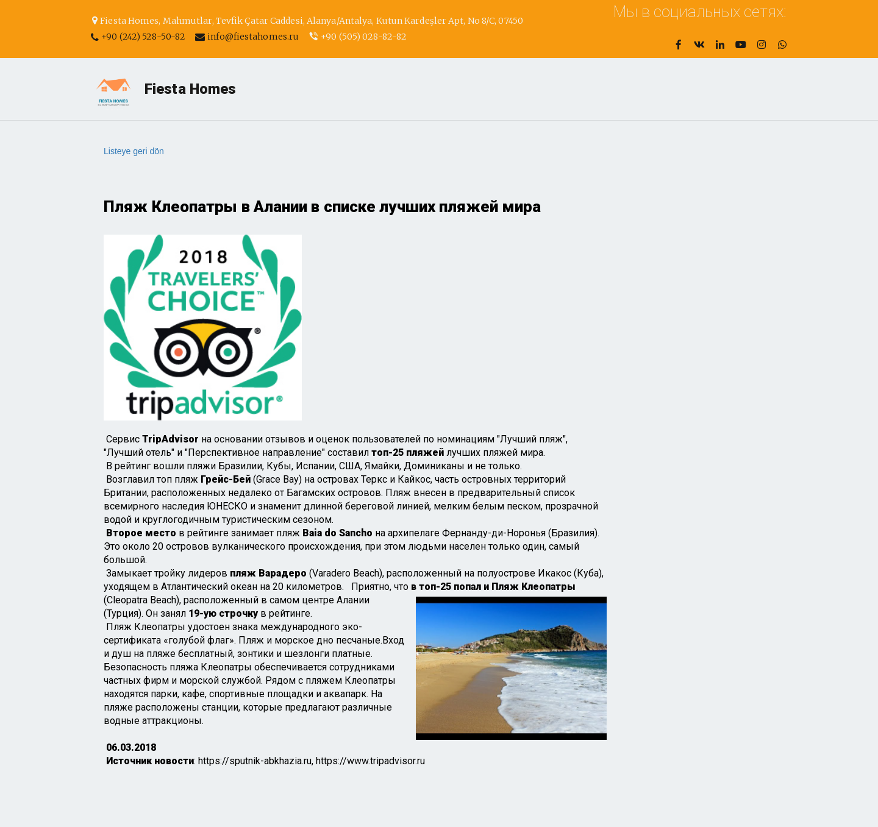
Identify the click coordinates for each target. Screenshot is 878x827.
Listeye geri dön (134, 151)
